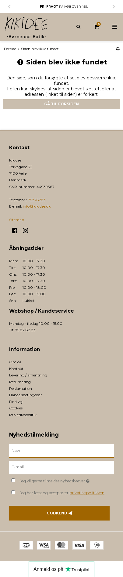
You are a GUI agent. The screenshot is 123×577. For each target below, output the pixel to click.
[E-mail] (61, 467)
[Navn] (61, 450)
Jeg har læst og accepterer (61, 493)
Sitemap (16, 219)
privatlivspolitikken (86, 493)
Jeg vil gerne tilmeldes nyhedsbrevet (58, 479)
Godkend (57, 513)
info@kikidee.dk (37, 206)
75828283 (37, 200)
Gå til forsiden (61, 104)
